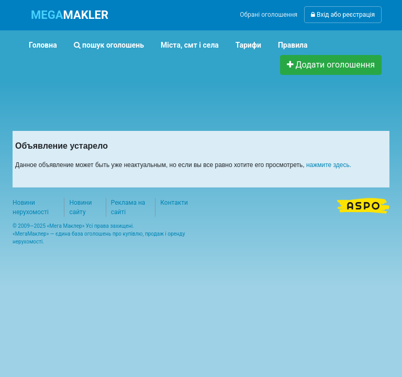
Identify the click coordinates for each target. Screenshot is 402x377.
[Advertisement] (210, 98)
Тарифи (248, 45)
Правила (293, 45)
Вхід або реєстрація (343, 14)
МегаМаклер (31, 234)
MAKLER (69, 14)
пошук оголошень (109, 45)
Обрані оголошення (268, 14)
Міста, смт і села (190, 45)
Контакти (174, 202)
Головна (43, 45)
